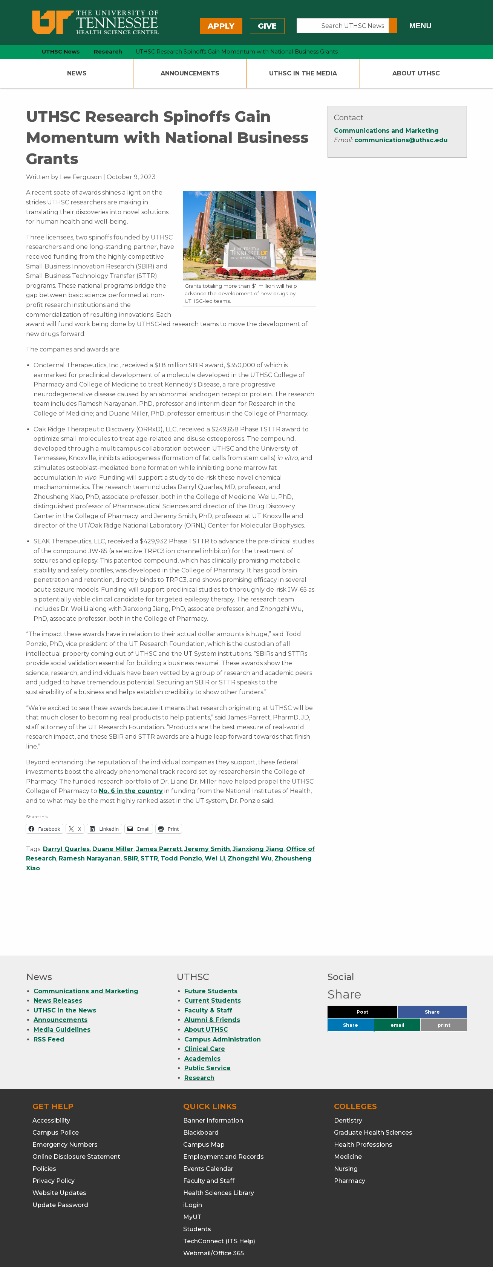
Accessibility (51, 1072)
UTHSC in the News (65, 962)
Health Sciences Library (218, 1144)
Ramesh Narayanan (90, 858)
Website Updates (59, 1144)
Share (445, 965)
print (444, 977)
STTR (149, 858)
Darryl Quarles (66, 849)
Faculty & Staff (208, 962)
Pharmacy (349, 1132)
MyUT (192, 1168)
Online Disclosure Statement (76, 1108)
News (77, 73)
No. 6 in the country (131, 791)
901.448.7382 (224, 1237)
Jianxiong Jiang (258, 849)
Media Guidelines (62, 981)
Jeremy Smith (207, 849)
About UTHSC (416, 73)
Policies (44, 1120)
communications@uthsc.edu (401, 140)
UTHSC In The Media (303, 73)
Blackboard (201, 1084)
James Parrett (159, 849)
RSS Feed (49, 991)
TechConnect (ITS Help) (219, 1192)
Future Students (210, 942)
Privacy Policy (53, 1132)
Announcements (190, 73)
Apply (221, 26)
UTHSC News (61, 51)
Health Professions (363, 1096)
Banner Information (213, 1072)
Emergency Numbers (65, 1096)
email (397, 977)
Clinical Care (204, 1000)
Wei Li (215, 858)
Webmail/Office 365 (213, 1205)
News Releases (58, 952)
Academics (202, 1010)
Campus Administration (222, 991)
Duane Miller (112, 849)
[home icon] (24, 52)
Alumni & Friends (212, 971)
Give (267, 26)
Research (199, 1029)
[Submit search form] (393, 25)
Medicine (348, 1108)
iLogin (192, 1156)
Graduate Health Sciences (373, 1084)
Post (371, 965)
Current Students (212, 952)
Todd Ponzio (181, 858)
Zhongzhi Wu (250, 858)
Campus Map (204, 1096)
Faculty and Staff (208, 1132)
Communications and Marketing (386, 130)
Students (197, 1180)
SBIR (130, 858)
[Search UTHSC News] (343, 25)
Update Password (60, 1156)
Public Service (207, 1019)
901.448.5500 (164, 1237)
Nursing (346, 1120)
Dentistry (348, 1072)
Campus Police (55, 1084)
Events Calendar (208, 1120)
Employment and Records (223, 1108)
